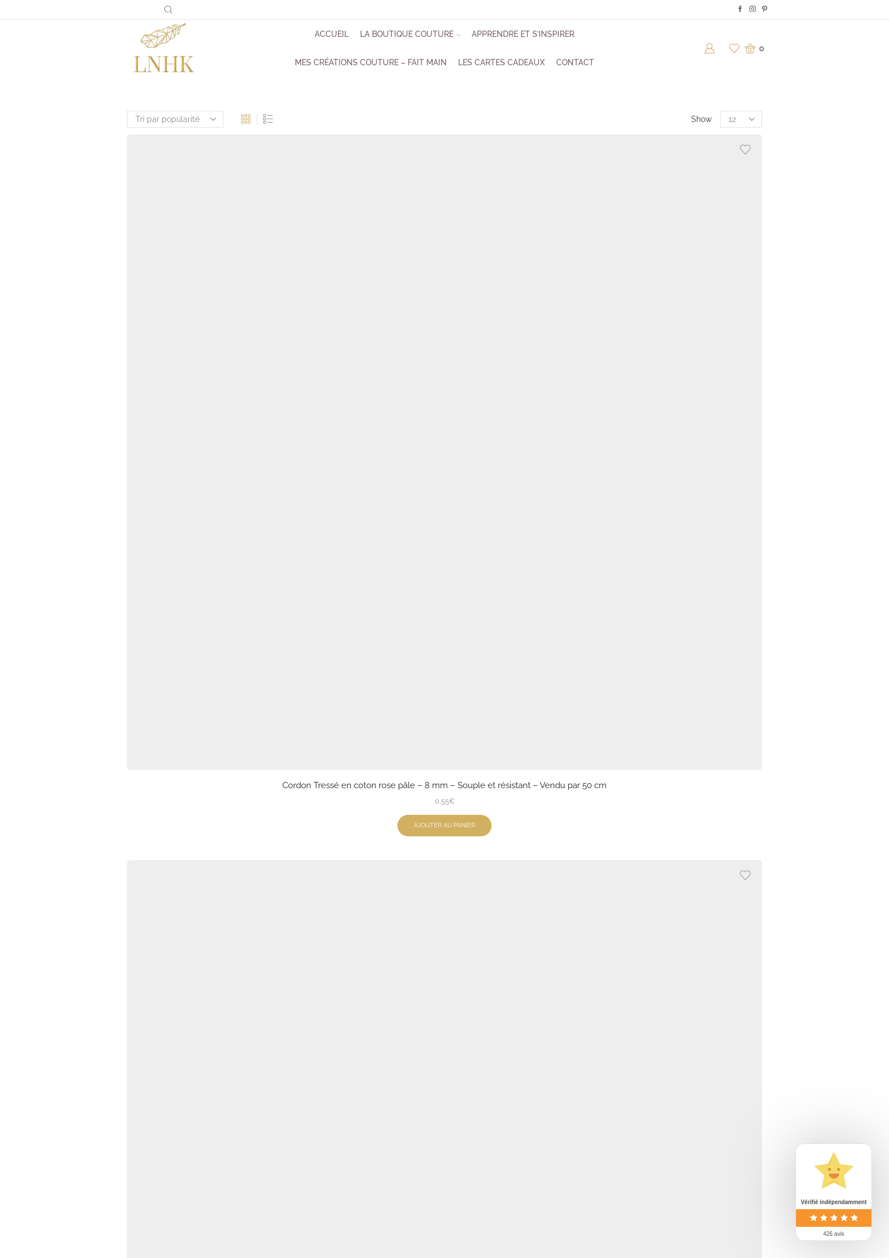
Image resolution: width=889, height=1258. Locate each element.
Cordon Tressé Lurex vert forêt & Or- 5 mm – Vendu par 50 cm (362, 303)
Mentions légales (487, 1120)
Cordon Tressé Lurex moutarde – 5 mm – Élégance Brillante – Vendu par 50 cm (689, 310)
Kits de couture (328, 1029)
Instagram (630, 1029)
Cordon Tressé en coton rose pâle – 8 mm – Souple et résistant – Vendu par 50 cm (200, 310)
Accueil (332, 34)
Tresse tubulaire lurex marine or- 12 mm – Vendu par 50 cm (689, 569)
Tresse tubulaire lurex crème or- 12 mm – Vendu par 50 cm (689, 835)
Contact (575, 62)
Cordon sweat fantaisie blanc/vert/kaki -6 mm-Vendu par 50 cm (362, 842)
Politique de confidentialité (505, 1098)
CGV (464, 1075)
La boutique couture (410, 34)
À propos (472, 1029)
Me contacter (636, 1115)
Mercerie (316, 1075)
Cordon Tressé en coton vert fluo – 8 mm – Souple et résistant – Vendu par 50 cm (526, 310)
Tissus (311, 1098)
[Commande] (175, 119)
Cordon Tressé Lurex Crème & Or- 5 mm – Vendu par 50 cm (200, 569)
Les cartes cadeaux (501, 62)
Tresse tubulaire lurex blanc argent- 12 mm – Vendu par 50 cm (200, 835)
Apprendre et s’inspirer (523, 34)
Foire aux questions (491, 1052)
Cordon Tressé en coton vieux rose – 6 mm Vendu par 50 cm (526, 569)
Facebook (629, 1052)
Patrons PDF (323, 1052)
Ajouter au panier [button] (200, 365)
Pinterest (628, 1075)
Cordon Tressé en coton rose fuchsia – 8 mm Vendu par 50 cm (526, 835)
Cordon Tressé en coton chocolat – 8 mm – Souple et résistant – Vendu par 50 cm (363, 576)
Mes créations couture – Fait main (371, 62)
